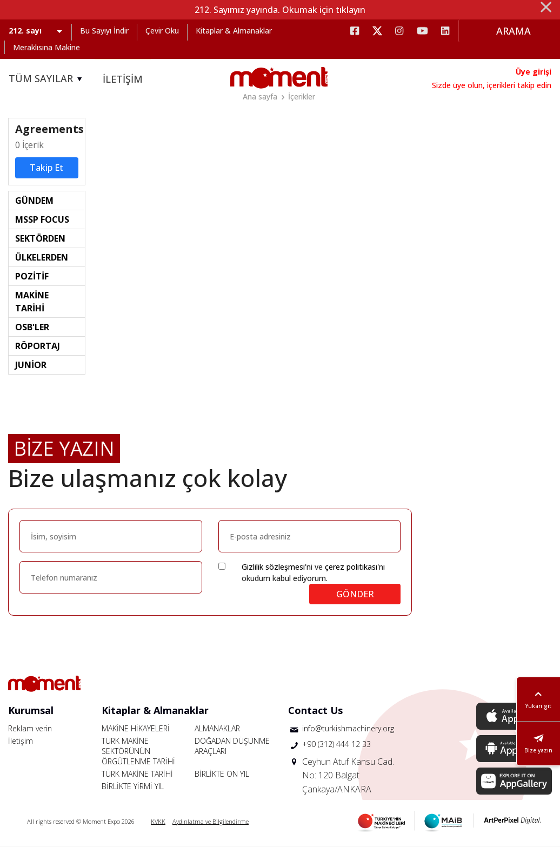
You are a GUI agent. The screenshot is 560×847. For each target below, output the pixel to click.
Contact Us (315, 710)
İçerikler (301, 96)
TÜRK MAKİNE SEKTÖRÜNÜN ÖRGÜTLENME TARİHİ (138, 751)
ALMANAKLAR (217, 729)
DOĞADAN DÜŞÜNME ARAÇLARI (232, 746)
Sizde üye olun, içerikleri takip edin (491, 85)
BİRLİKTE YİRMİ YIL (133, 787)
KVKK (158, 822)
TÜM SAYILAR (47, 79)
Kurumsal (31, 710)
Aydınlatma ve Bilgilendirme (210, 822)
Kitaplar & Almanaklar (234, 30)
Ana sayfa (260, 96)
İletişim (20, 741)
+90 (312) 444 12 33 (336, 745)
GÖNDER (355, 595)
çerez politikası (351, 567)
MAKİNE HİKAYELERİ (136, 729)
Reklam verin (30, 729)
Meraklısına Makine (46, 47)
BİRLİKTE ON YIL (222, 774)
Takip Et (46, 169)
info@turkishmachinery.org (348, 729)
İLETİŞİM (123, 78)
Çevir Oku (162, 30)
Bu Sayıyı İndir (104, 30)
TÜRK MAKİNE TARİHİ (137, 774)
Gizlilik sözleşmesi (273, 567)
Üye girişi (533, 71)
